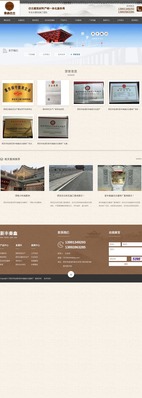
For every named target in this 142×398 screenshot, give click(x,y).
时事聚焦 (34, 264)
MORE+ (139, 159)
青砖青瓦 (35, 20)
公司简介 (120, 20)
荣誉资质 (80, 54)
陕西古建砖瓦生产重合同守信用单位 (18, 109)
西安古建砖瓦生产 (22, 257)
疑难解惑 (34, 260)
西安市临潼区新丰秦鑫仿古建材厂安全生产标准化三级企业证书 (18, 144)
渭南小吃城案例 (22, 195)
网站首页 (7, 20)
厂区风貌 (92, 20)
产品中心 (64, 20)
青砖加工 (19, 260)
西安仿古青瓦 (21, 264)
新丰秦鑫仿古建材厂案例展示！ (119, 195)
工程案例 (78, 20)
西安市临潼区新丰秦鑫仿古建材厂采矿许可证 (124, 109)
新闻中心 (106, 20)
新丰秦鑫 (9, 233)
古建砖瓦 (21, 20)
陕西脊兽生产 (21, 253)
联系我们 (135, 20)
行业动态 (34, 257)
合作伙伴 (65, 54)
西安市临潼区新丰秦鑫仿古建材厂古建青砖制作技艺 (53, 144)
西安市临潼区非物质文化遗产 (88, 109)
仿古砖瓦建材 (50, 20)
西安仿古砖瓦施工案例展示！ (71, 195)
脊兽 (1, 264)
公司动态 (34, 253)
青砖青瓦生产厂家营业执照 (53, 109)
